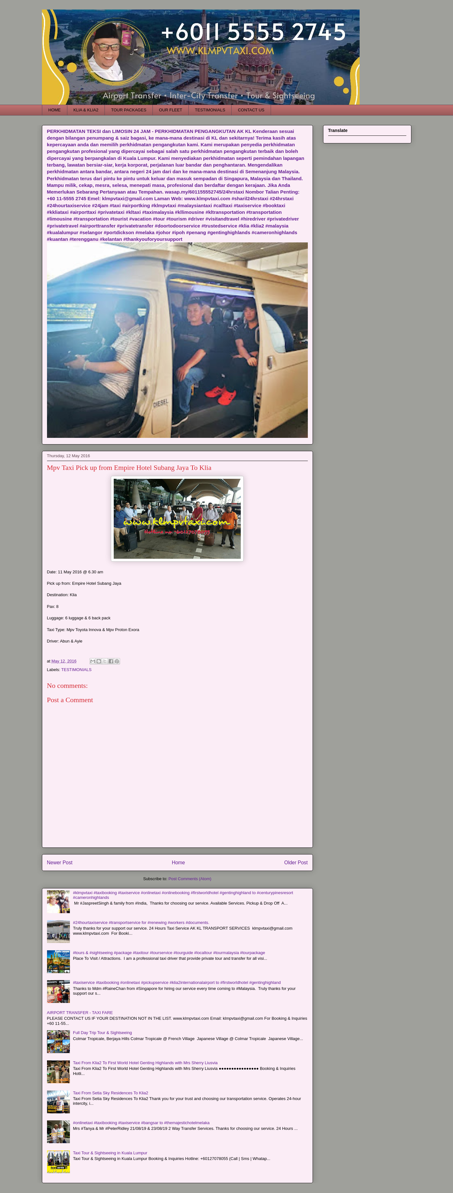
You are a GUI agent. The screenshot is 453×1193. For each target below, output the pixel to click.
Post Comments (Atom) (189, 878)
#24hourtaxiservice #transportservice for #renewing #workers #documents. (141, 922)
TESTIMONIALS (210, 110)
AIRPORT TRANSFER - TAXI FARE (80, 1012)
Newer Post (60, 862)
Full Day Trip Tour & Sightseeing (102, 1032)
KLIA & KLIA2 (85, 110)
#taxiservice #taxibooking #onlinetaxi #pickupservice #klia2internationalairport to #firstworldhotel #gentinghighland (177, 982)
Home (178, 862)
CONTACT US (251, 110)
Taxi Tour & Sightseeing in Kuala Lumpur (110, 1152)
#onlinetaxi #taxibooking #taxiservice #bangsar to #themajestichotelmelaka (141, 1122)
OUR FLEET (170, 110)
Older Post (296, 862)
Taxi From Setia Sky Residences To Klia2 (110, 1093)
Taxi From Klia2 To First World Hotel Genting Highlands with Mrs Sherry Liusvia (145, 1062)
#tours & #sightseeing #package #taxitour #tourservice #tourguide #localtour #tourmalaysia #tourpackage (169, 952)
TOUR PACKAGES (128, 110)
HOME (54, 110)
